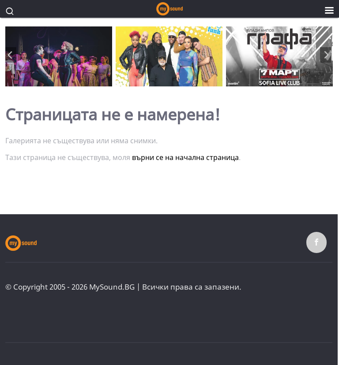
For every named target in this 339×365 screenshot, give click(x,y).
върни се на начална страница (185, 157)
